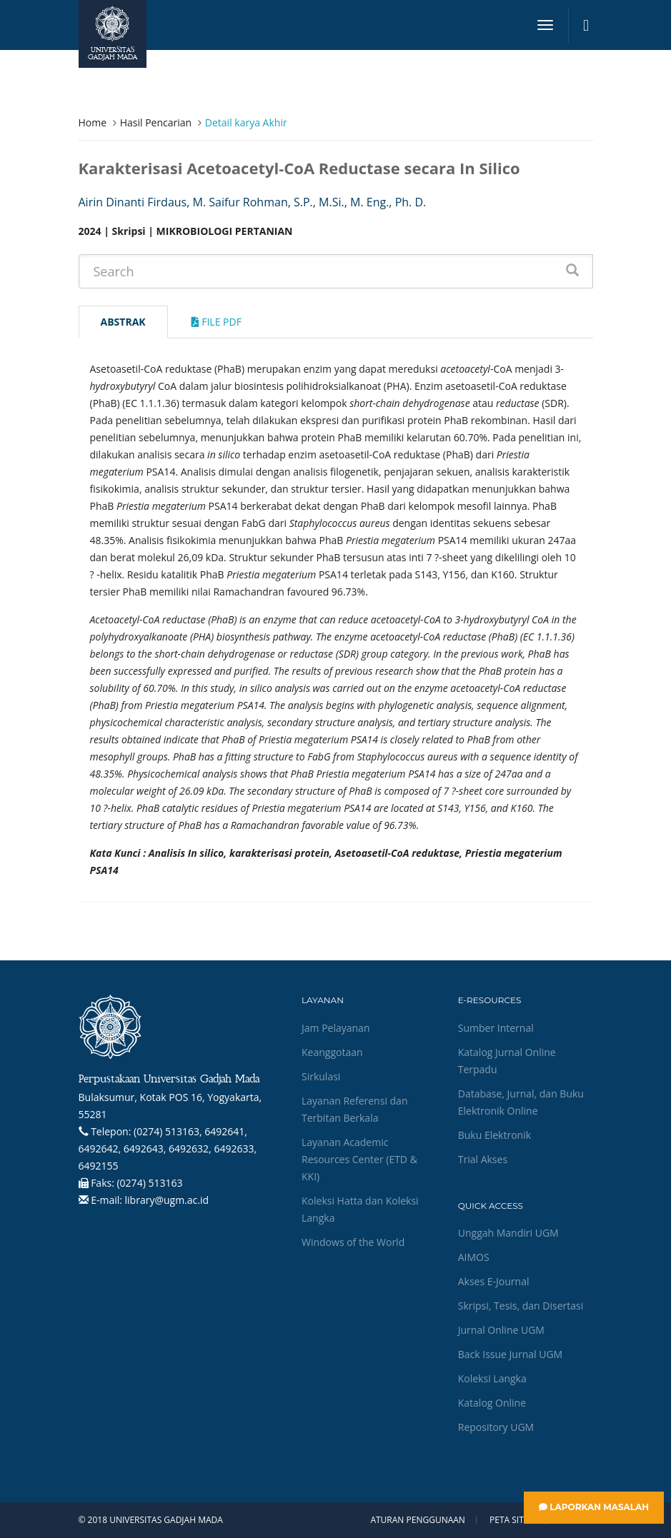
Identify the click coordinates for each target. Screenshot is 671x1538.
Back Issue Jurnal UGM (510, 1354)
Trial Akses (482, 1159)
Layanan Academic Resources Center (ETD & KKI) (359, 1159)
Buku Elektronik (494, 1135)
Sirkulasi (321, 1076)
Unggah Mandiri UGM (508, 1233)
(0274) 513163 (149, 1183)
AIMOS (473, 1257)
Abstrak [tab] (123, 321)
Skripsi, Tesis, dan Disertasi (521, 1305)
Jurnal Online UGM (501, 1330)
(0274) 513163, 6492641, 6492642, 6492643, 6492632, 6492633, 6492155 (168, 1148)
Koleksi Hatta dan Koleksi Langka (360, 1209)
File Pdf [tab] (217, 321)
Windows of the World (353, 1242)
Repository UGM (496, 1427)
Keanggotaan (332, 1052)
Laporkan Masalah (594, 1507)
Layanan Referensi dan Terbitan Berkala (354, 1109)
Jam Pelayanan (335, 1028)
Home (93, 122)
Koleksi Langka (492, 1378)
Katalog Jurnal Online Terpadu (507, 1060)
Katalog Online (492, 1402)
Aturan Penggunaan (417, 1520)
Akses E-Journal (494, 1281)
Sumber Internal (496, 1028)
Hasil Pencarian (156, 122)
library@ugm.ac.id (167, 1200)
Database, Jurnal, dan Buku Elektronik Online (521, 1102)
